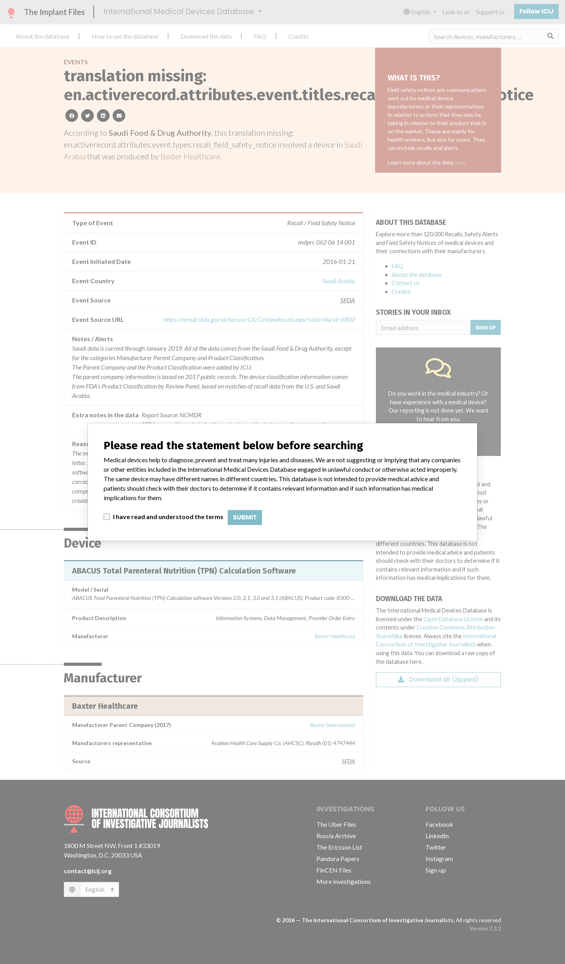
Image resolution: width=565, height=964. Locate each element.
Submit (245, 517)
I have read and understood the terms (168, 516)
